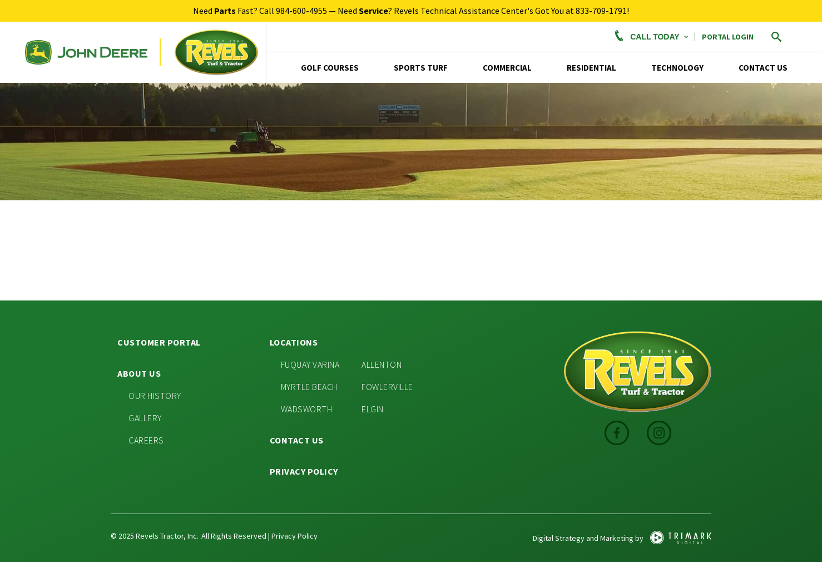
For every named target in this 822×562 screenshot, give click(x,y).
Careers (146, 440)
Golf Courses (330, 67)
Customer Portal (159, 342)
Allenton (382, 364)
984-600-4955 (301, 10)
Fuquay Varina (310, 364)
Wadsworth (307, 409)
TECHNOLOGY (677, 67)
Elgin (373, 409)
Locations (294, 342)
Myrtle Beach (309, 386)
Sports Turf (421, 67)
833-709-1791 (601, 10)
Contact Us (763, 67)
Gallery (145, 417)
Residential (591, 67)
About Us (139, 373)
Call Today (650, 37)
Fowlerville (387, 386)
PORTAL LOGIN (728, 37)
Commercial (507, 67)
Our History (154, 395)
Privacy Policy (304, 471)
